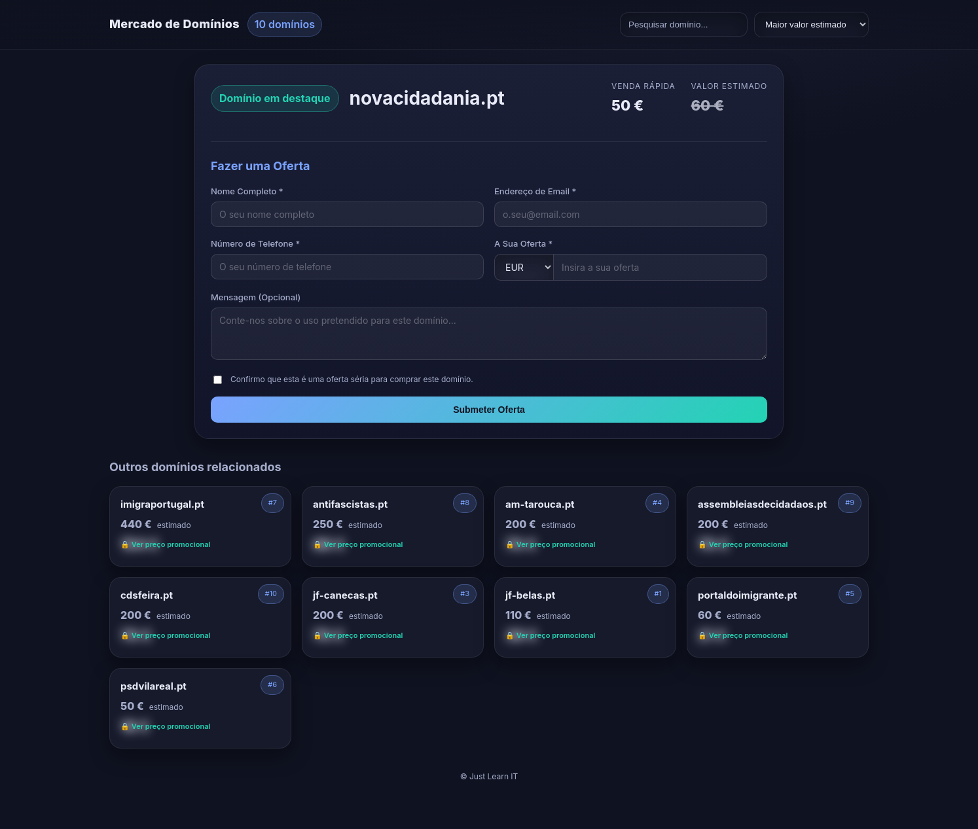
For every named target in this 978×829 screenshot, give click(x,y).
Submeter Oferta (489, 409)
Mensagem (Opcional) (255, 297)
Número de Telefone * (255, 243)
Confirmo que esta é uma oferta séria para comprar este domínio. (351, 379)
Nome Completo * (247, 191)
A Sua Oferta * (523, 243)
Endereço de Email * (535, 191)
